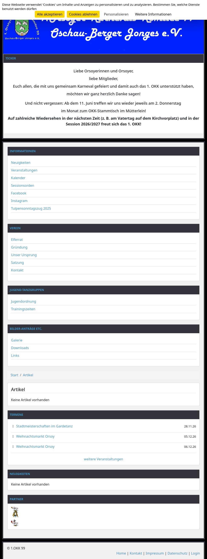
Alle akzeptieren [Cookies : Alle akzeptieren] (49, 14)
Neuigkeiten (20, 162)
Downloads (20, 348)
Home (121, 553)
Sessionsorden (22, 185)
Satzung (17, 262)
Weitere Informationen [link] (153, 14)
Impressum (155, 553)
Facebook (18, 193)
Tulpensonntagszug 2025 (31, 208)
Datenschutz (177, 553)
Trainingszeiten (23, 309)
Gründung (19, 247)
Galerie (17, 340)
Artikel (28, 375)
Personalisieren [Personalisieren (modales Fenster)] (116, 14)
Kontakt (17, 270)
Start (14, 375)
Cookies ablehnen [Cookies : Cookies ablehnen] (83, 14)
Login (195, 553)
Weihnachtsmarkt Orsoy (35, 436)
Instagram (19, 200)
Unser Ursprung (24, 255)
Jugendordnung (23, 301)
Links (15, 355)
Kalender (18, 178)
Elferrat (17, 239)
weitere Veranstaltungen (103, 459)
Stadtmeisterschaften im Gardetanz (44, 426)
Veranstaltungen (24, 170)
